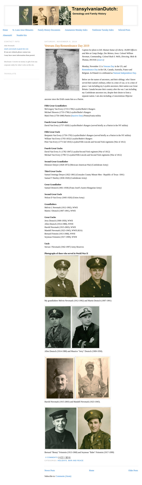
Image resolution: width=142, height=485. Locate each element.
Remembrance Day (90, 69)
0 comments (52, 457)
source (100, 60)
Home (5, 30)
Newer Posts (49, 470)
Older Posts (133, 470)
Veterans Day (108, 66)
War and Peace (75, 461)
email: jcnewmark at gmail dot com (16, 49)
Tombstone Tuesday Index (103, 30)
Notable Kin (22, 35)
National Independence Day (124, 73)
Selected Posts (124, 30)
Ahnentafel (7, 35)
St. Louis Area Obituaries (23, 30)
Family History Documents (49, 30)
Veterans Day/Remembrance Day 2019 (66, 45)
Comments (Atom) (63, 476)
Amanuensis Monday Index (76, 30)
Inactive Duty (77, 116)
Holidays (62, 461)
